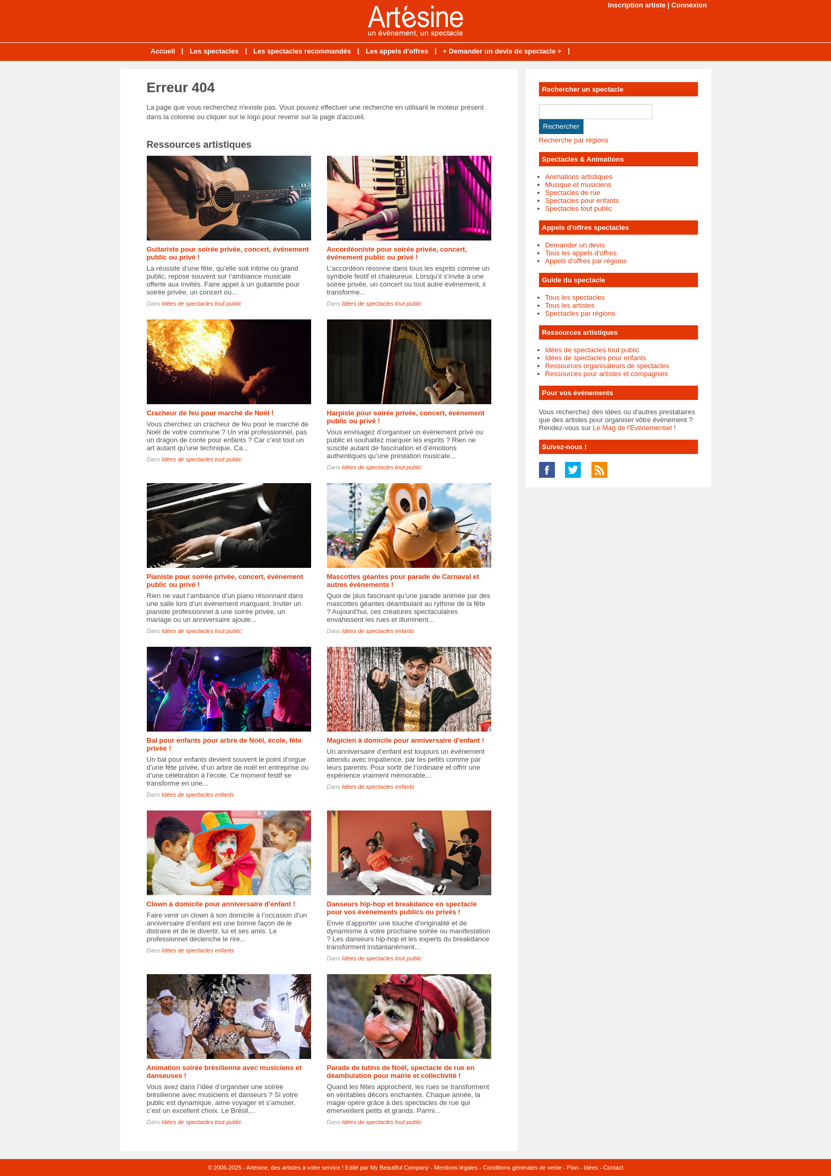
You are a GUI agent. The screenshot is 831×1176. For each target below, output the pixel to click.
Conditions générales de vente (522, 1167)
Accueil (163, 51)
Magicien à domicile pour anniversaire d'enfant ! (405, 740)
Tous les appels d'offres (581, 253)
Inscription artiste (637, 5)
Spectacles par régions (580, 313)
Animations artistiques (579, 177)
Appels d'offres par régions (586, 261)
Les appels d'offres (397, 51)
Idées (591, 1167)
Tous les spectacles (575, 297)
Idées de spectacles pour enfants (596, 358)
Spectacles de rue (572, 193)
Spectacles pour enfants (582, 200)
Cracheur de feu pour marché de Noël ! (210, 413)
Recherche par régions (574, 140)
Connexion (689, 5)
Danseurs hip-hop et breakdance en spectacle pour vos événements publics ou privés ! (402, 908)
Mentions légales (456, 1167)
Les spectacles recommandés (302, 51)
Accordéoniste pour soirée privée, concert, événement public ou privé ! (397, 253)
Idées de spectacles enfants (378, 631)
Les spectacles (214, 51)
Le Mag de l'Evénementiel (632, 428)
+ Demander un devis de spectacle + (502, 51)
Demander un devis (575, 245)
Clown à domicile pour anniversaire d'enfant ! (221, 904)
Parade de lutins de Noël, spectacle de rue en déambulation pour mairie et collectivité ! (401, 1072)
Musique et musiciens (578, 185)
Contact (613, 1167)
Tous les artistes (570, 305)
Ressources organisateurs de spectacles (607, 366)
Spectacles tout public (578, 208)
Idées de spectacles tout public (201, 303)
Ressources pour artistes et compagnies (606, 374)
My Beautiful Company (399, 1167)
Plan (573, 1167)
